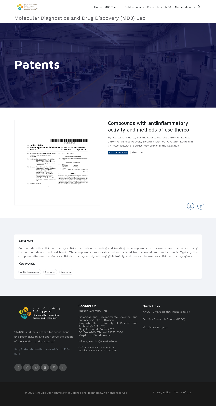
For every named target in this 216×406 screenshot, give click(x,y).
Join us (190, 7)
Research (153, 7)
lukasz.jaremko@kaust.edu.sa (97, 341)
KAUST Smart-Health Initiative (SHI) (166, 311)
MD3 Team (112, 7)
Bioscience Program (155, 327)
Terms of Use (182, 392)
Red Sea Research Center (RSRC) (164, 319)
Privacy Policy (162, 392)
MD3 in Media (174, 7)
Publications (133, 7)
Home (98, 7)
